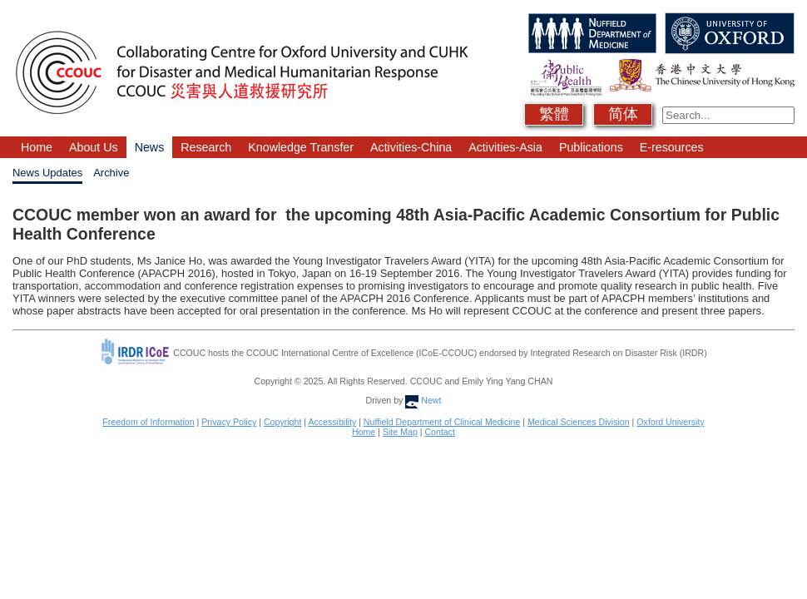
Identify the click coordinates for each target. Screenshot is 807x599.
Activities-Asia (505, 147)
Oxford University (670, 422)
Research (206, 147)
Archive (111, 172)
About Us (93, 147)
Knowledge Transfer (301, 147)
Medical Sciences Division (578, 422)
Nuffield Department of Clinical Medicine (442, 422)
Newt (423, 400)
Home (36, 147)
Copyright (282, 422)
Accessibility (332, 422)
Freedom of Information (148, 422)
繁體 (554, 114)
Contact (439, 432)
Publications (591, 147)
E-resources (672, 147)
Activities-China (411, 147)
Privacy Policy (228, 422)
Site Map (400, 432)
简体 (623, 114)
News (150, 147)
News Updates (47, 172)
